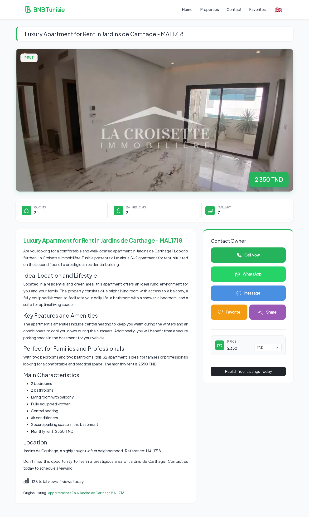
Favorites (257, 9)
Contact (234, 9)
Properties (209, 9)
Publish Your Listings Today (248, 371)
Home (187, 9)
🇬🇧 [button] (278, 9)
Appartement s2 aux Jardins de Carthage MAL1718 (86, 493)
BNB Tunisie (45, 9)
